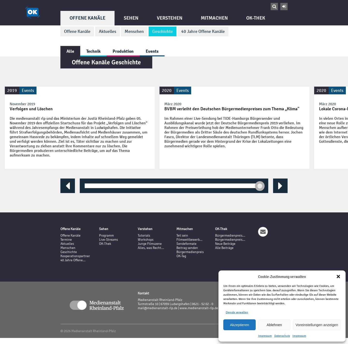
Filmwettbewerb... (189, 240)
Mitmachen (214, 18)
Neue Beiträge (225, 244)
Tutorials (144, 235)
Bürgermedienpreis (190, 252)
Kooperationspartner (75, 256)
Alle (70, 51)
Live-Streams (108, 240)
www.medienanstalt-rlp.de (199, 308)
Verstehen (169, 18)
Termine (66, 240)
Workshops (145, 240)
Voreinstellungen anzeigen (317, 325)
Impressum (265, 335)
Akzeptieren (239, 325)
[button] (338, 276)
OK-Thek (255, 18)
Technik (93, 51)
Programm (106, 235)
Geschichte (162, 31)
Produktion (123, 51)
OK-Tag (181, 256)
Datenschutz (282, 335)
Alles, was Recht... (151, 248)
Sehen (131, 18)
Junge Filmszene (150, 244)
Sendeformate (186, 244)
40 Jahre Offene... (73, 260)
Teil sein (182, 235)
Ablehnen (274, 325)
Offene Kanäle (87, 18)
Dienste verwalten (237, 312)
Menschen (134, 31)
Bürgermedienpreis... (230, 235)
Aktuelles (107, 31)
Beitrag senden (187, 248)
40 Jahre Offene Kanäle (203, 31)
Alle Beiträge (224, 248)
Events (152, 51)
